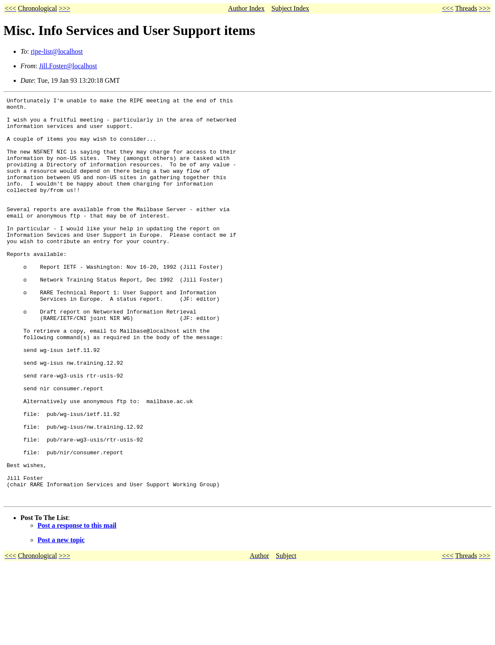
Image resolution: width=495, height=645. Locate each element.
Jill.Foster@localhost (68, 66)
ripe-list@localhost (57, 51)
